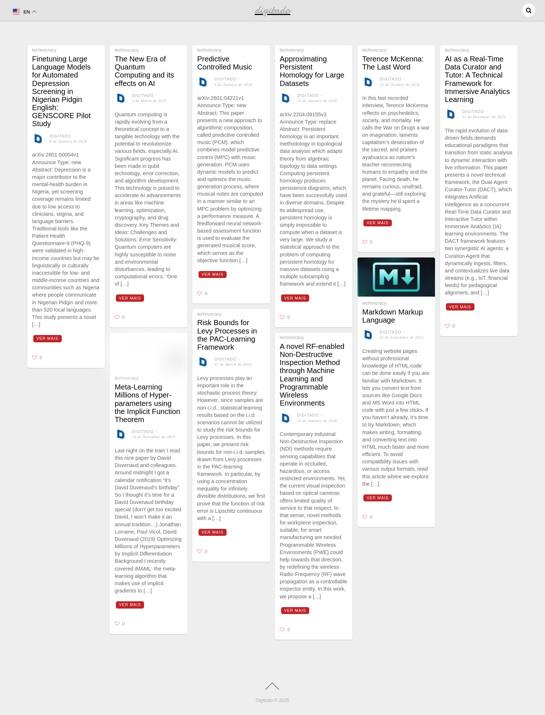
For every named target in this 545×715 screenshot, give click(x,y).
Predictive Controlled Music (224, 63)
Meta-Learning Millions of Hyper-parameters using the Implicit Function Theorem (147, 403)
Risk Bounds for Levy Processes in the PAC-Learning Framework (227, 335)
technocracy (44, 50)
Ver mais (47, 338)
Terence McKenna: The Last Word (393, 63)
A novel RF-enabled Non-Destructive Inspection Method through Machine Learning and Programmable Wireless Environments (312, 374)
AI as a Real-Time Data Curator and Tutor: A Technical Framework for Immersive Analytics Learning (477, 79)
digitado (60, 136)
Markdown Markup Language (392, 316)
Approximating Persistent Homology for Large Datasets (312, 71)
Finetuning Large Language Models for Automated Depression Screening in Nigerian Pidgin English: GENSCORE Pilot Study (61, 91)
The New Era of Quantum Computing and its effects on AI (144, 71)
